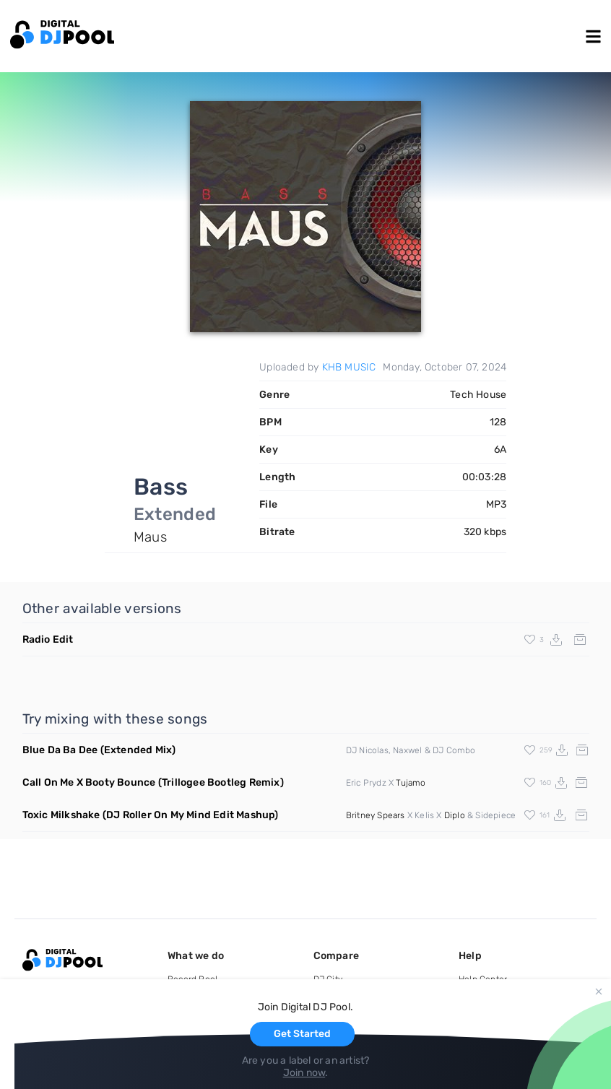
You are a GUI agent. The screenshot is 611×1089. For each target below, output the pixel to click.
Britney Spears (375, 815)
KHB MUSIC (349, 367)
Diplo (454, 815)
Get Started (302, 1034)
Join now (304, 1073)
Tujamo (410, 783)
